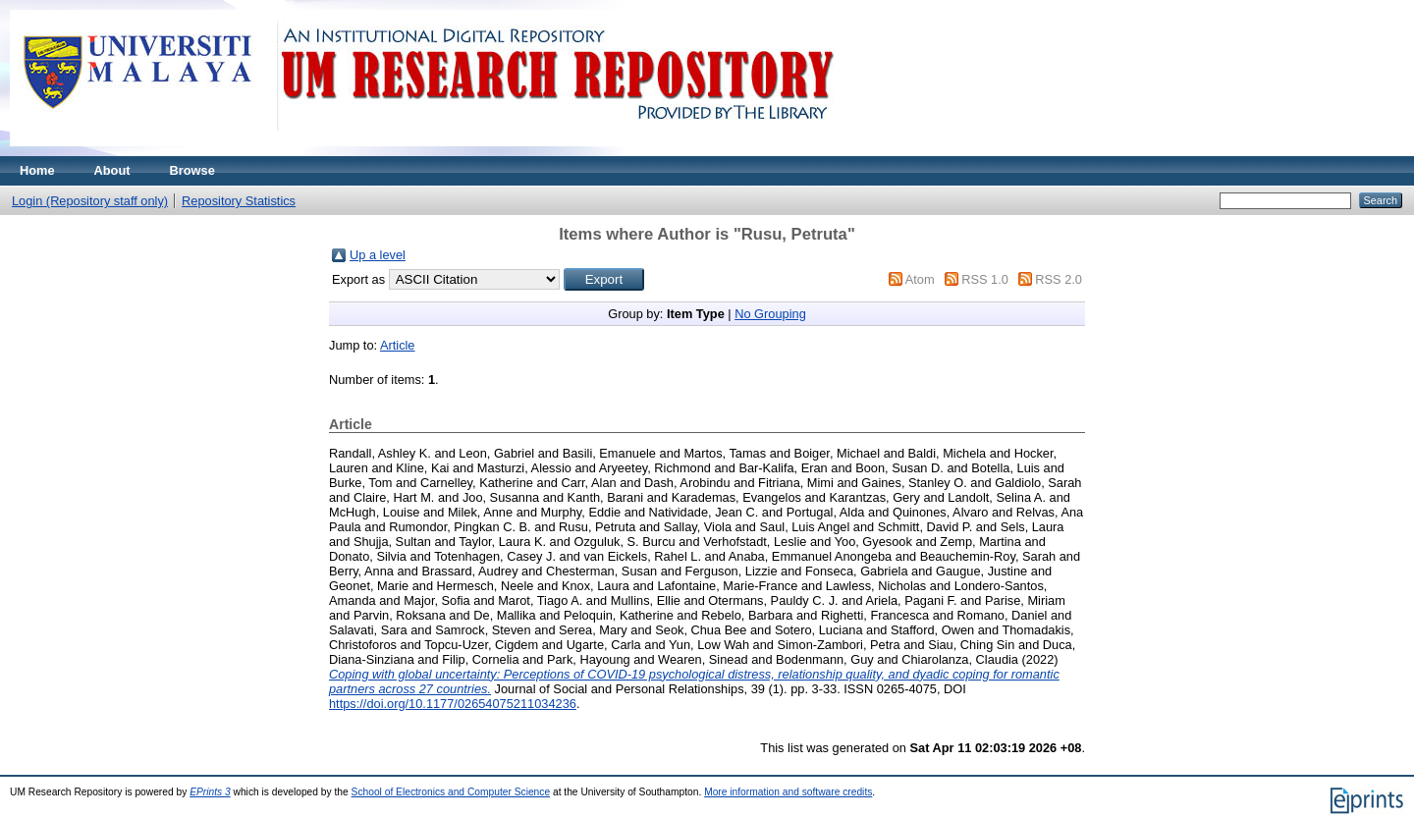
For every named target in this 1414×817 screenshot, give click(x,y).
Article (397, 345)
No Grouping (770, 313)
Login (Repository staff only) (90, 200)
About (112, 170)
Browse (192, 170)
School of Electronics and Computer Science (451, 792)
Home (37, 170)
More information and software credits (788, 792)
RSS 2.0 (1058, 279)
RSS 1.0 (984, 279)
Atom (920, 279)
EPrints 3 (210, 792)
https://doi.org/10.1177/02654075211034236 (452, 703)
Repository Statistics (239, 200)
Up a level (378, 254)
